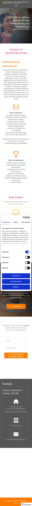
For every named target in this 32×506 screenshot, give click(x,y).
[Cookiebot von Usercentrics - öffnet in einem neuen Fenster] (23, 217)
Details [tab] (16, 222)
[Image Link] (16, 2)
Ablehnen (16, 287)
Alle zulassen (16, 275)
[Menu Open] (16, 5)
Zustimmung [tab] (6, 222)
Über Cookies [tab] (26, 222)
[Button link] (16, 306)
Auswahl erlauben (15, 281)
